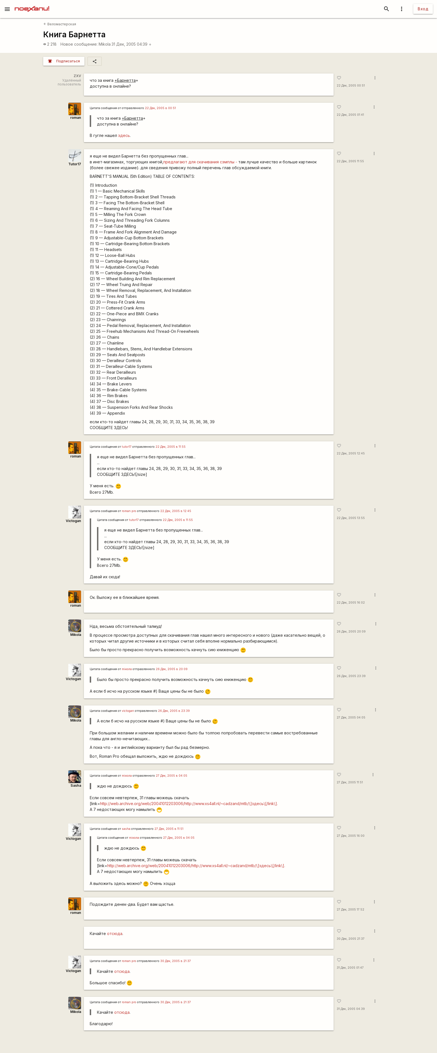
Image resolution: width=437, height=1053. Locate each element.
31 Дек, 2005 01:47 (350, 968)
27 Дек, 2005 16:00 (351, 836)
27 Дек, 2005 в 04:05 (171, 776)
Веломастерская (59, 24)
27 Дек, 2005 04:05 (351, 717)
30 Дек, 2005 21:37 (351, 939)
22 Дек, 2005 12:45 (351, 453)
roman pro (129, 511)
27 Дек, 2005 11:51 (350, 782)
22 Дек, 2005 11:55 (350, 161)
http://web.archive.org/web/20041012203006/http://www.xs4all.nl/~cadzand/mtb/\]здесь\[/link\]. (189, 803)
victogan (128, 711)
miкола (127, 669)
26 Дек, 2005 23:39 (351, 676)
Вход (423, 8)
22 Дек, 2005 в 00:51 (160, 108)
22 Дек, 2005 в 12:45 (175, 511)
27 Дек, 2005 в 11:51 (168, 829)
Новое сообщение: (79, 44)
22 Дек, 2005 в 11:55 (171, 447)
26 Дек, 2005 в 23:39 (174, 711)
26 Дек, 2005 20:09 (351, 631)
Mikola (105, 44)
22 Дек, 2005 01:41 (350, 115)
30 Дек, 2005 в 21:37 (175, 961)
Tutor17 (74, 164)
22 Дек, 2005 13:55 (351, 518)
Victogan (73, 521)
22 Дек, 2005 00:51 (351, 85)
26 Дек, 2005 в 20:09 (172, 669)
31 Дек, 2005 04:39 (131, 44)
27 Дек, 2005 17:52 (350, 909)
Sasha (76, 785)
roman (75, 117)
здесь (124, 135)
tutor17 (127, 447)
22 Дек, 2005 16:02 (351, 602)
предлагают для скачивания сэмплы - (200, 161)
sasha (126, 829)
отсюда (114, 933)
